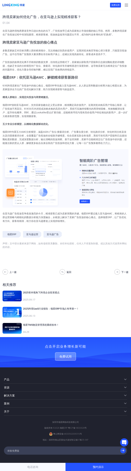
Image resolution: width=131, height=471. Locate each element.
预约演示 (98, 467)
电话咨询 (32, 467)
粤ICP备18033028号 (77, 427)
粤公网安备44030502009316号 (67, 433)
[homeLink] (14, 5)
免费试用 (115, 5)
